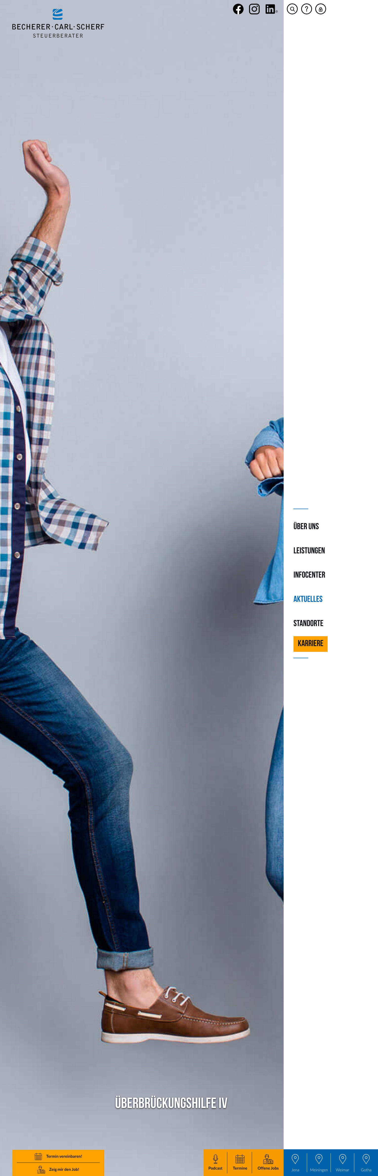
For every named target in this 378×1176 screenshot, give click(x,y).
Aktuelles (308, 599)
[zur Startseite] (58, 23)
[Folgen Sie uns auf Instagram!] (254, 9)
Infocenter (309, 575)
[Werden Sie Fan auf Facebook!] (238, 9)
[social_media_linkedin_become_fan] (271, 9)
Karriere (310, 644)
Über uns (306, 527)
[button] (240, 1162)
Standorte (308, 624)
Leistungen (309, 551)
